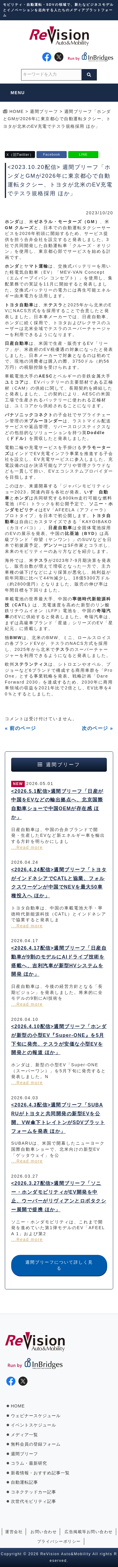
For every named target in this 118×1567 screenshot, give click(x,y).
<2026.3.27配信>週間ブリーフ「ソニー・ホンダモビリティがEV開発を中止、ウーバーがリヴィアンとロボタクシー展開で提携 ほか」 (58, 1196)
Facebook (51, 154)
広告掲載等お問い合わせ (89, 1531)
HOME (18, 1406)
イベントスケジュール (33, 1425)
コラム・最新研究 (29, 1463)
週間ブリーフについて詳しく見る (59, 1265)
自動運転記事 (24, 1482)
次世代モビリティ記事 (33, 1501)
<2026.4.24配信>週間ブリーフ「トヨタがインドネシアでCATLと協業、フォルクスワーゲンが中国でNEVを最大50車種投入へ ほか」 (59, 882)
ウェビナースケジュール (36, 1415)
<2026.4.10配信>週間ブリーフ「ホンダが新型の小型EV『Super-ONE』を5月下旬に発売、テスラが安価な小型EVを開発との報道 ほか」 (59, 1039)
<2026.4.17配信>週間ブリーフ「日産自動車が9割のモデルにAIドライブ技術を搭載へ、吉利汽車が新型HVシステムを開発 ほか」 (59, 961)
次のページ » (97, 728)
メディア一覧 (24, 1434)
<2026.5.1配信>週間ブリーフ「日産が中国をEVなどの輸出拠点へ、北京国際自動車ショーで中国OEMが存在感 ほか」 (57, 804)
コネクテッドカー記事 (33, 1491)
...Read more (27, 847)
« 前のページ (20, 728)
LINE (83, 154)
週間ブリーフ (24, 1453)
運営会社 (14, 1531)
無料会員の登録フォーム (36, 1444)
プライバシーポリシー (59, 1541)
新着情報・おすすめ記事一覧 (40, 1472)
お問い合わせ (43, 1531)
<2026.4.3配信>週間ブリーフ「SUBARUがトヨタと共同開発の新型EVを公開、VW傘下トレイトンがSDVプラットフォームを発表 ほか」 (58, 1117)
